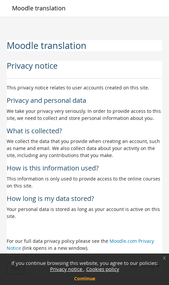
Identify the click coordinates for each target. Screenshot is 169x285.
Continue (84, 278)
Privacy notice (66, 269)
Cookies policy (102, 269)
